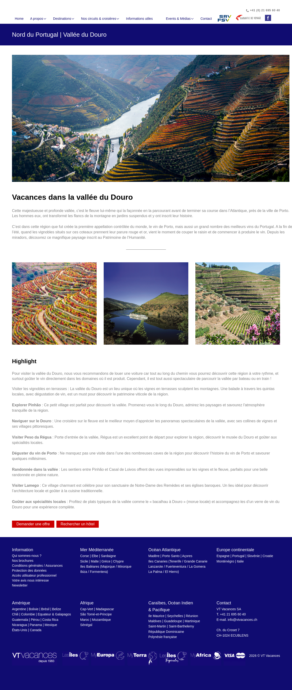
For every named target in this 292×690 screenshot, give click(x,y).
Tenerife (175, 561)
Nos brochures (22, 560)
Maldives (154, 621)
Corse (84, 556)
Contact (206, 18)
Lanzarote (155, 566)
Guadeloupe (173, 621)
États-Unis (19, 630)
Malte (95, 561)
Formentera (98, 572)
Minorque (124, 566)
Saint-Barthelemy (181, 626)
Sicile (84, 561)
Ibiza (83, 572)
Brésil (45, 609)
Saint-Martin (157, 626)
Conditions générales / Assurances (37, 565)
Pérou (35, 620)
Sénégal (86, 625)
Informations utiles (139, 18)
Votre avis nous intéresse (30, 580)
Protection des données (29, 570)
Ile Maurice (156, 616)
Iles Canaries (158, 561)
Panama (36, 625)
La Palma (155, 572)
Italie (240, 561)
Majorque (108, 566)
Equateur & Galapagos (54, 614)
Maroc (84, 620)
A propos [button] (38, 18)
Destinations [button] (64, 18)
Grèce (106, 561)
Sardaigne (108, 556)
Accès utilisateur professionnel (34, 575)
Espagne (223, 556)
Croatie (267, 556)
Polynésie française (162, 637)
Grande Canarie (196, 561)
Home (19, 18)
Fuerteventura (176, 566)
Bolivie (33, 609)
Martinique (192, 621)
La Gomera (197, 566)
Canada (35, 630)
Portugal (238, 556)
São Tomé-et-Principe (96, 614)
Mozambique (101, 620)
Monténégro (225, 561)
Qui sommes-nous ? (26, 556)
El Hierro (171, 572)
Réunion (192, 616)
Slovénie (253, 556)
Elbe (95, 556)
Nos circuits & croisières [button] (100, 18)
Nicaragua (19, 625)
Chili (15, 614)
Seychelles (175, 616)
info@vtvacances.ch (242, 620)
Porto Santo (171, 556)
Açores (187, 556)
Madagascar (105, 609)
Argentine (19, 609)
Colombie (28, 614)
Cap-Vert (86, 609)
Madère (153, 556)
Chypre (118, 561)
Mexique (51, 625)
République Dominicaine (166, 632)
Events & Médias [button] (180, 18)
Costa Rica (50, 620)
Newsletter (20, 585)
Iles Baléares (89, 566)
